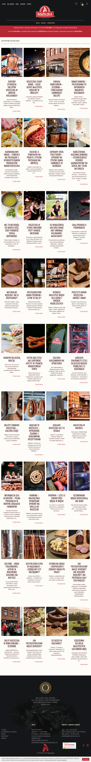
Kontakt (23, 4)
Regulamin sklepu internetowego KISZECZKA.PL (45, 741)
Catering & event (9, 732)
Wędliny (43, 23)
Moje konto (37, 730)
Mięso (38, 23)
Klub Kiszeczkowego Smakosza (41, 737)
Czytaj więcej (16, 111)
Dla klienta (10, 4)
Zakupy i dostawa (39, 732)
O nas (4, 4)
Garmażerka (51, 23)
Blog (17, 4)
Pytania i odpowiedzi (41, 734)
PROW (3, 738)
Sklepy (29, 4)
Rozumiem (86, 759)
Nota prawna (51, 753)
